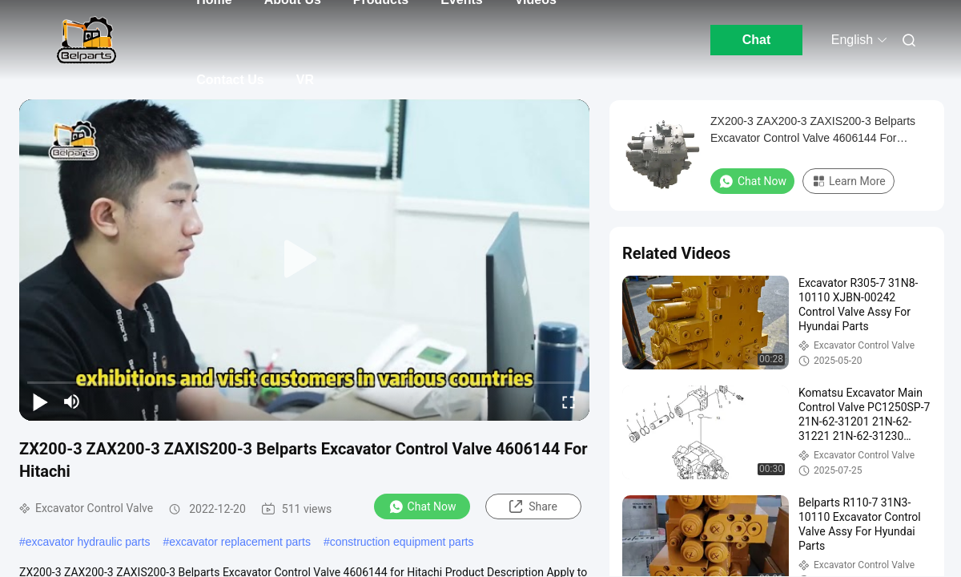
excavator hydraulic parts (88, 541)
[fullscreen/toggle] (569, 401)
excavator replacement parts (240, 541)
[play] (304, 260)
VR (305, 80)
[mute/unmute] (72, 401)
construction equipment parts (402, 541)
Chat (756, 39)
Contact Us (229, 80)
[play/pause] (40, 401)
